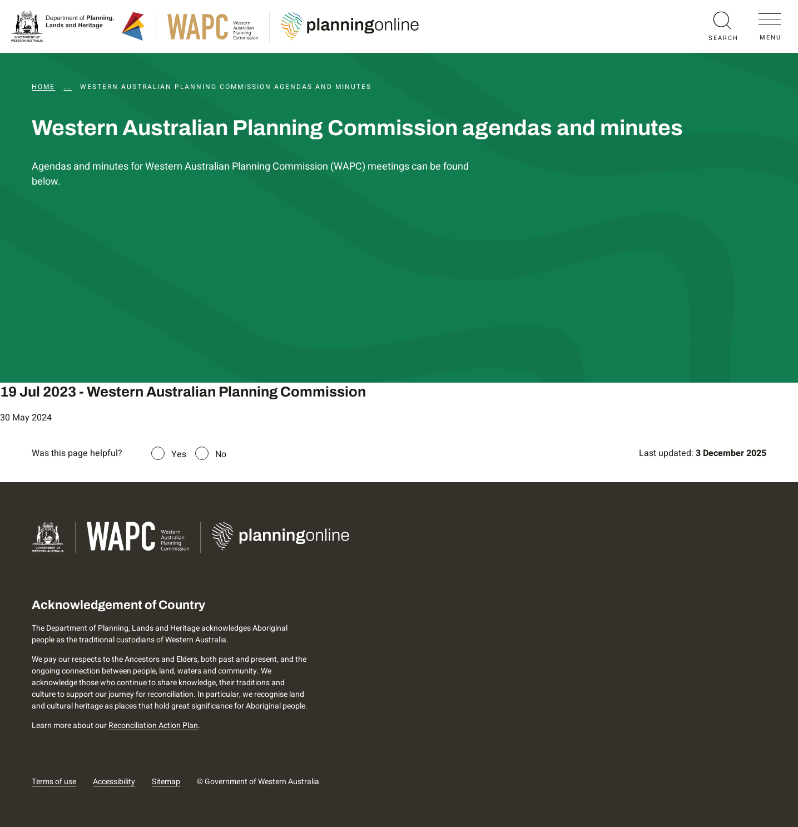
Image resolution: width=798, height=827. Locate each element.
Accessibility (114, 782)
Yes (178, 454)
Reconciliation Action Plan (153, 725)
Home (43, 87)
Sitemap (166, 782)
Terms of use (54, 782)
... (67, 87)
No (220, 454)
